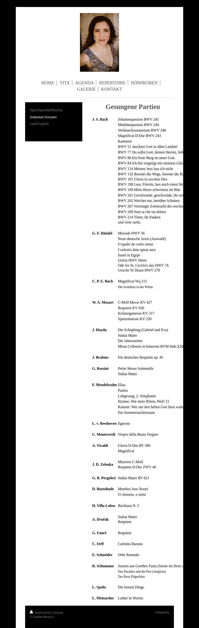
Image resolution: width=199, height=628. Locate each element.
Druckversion (41, 612)
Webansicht (162, 612)
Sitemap (58, 612)
